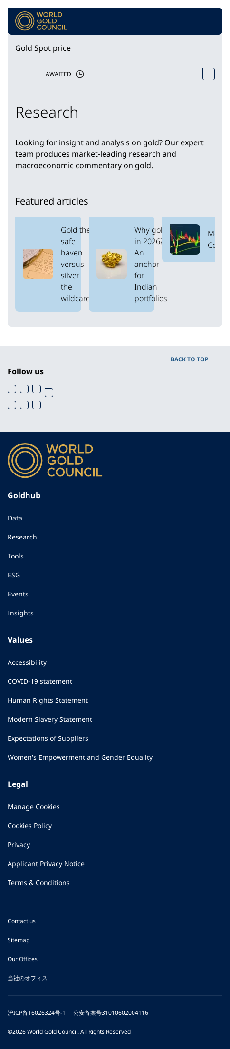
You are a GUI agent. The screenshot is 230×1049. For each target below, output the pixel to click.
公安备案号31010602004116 (110, 1013)
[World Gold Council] (41, 21)
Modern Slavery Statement (50, 719)
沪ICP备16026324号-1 (37, 1013)
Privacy (19, 844)
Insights (21, 612)
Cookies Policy (30, 825)
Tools (16, 555)
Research (22, 536)
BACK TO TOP (190, 359)
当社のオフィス (28, 978)
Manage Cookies (34, 806)
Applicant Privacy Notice (46, 863)
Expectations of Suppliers (48, 738)
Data (15, 517)
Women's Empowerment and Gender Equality (80, 757)
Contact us (22, 921)
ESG (14, 574)
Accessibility (27, 662)
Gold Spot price (43, 48)
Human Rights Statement (48, 700)
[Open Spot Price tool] (208, 74)
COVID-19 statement (40, 681)
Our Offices (23, 959)
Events (18, 593)
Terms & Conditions (39, 882)
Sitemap (18, 940)
